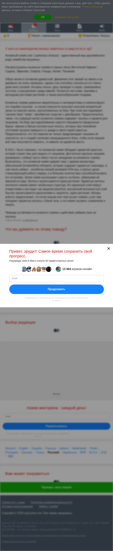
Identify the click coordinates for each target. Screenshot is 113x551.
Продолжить (56, 289)
